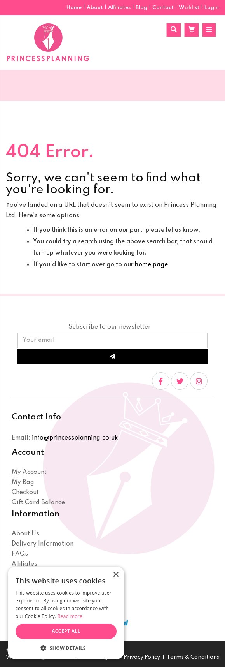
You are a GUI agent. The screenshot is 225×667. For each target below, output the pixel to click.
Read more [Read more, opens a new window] (70, 616)
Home (74, 7)
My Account (29, 472)
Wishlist (189, 7)
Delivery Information (42, 544)
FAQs (20, 554)
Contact (163, 7)
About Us (25, 534)
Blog (142, 7)
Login (211, 7)
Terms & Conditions (193, 657)
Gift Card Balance (38, 503)
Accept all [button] (66, 631)
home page (151, 265)
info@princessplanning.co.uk (75, 438)
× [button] (116, 575)
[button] (66, 647)
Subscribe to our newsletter (109, 327)
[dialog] (66, 613)
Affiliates (120, 7)
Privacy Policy (142, 657)
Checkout (25, 492)
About (95, 7)
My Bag (23, 482)
